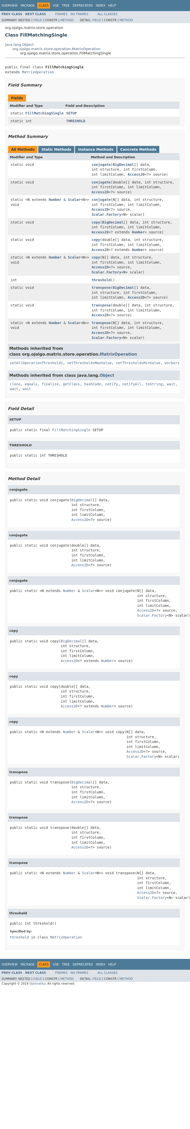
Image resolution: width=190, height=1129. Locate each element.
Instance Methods (95, 149)
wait (171, 384)
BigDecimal (123, 165)
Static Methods (56, 149)
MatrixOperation (38, 72)
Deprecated (83, 5)
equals (31, 384)
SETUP (71, 113)
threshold (101, 280)
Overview (10, 5)
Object (107, 375)
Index (100, 5)
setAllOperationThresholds (36, 363)
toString (154, 384)
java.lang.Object (19, 45)
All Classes (108, 14)
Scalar (74, 200)
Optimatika (37, 983)
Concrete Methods (138, 149)
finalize (50, 384)
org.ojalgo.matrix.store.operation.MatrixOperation (56, 49)
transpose (101, 288)
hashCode (92, 384)
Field (37, 20)
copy (96, 222)
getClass (71, 384)
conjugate (101, 165)
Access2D (136, 174)
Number (55, 200)
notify (111, 384)
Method (67, 20)
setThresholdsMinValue (138, 363)
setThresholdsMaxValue (89, 363)
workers (172, 363)
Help (112, 5)
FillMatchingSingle (44, 113)
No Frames (79, 14)
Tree (66, 5)
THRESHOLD (75, 121)
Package (27, 5)
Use (56, 5)
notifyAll (131, 384)
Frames (61, 14)
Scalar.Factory (106, 214)
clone (15, 384)
